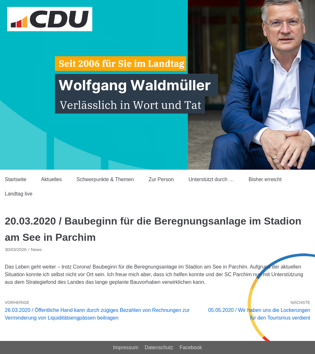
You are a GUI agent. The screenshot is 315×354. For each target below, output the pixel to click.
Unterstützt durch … (211, 179)
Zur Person (161, 179)
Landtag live (18, 193)
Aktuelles (51, 179)
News (36, 249)
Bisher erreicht (265, 179)
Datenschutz (159, 347)
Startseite (16, 179)
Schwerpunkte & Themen (105, 179)
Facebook (191, 347)
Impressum (125, 347)
